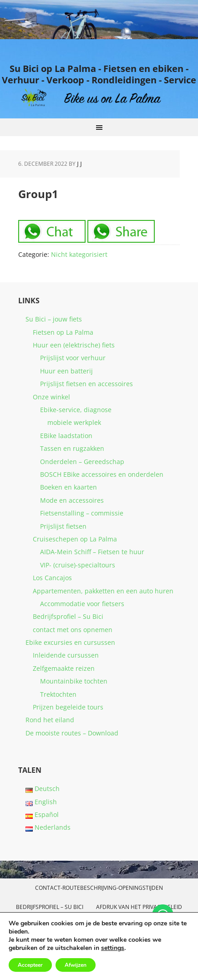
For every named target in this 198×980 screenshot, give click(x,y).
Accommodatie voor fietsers (82, 603)
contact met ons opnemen (72, 629)
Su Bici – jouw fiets (53, 319)
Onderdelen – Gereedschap (82, 461)
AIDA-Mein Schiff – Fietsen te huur (92, 551)
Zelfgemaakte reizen (64, 668)
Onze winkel (51, 397)
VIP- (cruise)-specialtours (77, 565)
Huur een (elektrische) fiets (74, 345)
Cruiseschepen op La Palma (75, 539)
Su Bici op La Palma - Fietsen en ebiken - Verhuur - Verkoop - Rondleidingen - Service (99, 74)
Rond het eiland (49, 719)
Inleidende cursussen (66, 655)
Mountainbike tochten (73, 681)
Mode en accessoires (72, 500)
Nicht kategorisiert (79, 254)
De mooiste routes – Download (71, 733)
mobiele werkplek (74, 422)
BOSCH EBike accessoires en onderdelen (101, 474)
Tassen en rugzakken (72, 448)
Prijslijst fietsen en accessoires (86, 383)
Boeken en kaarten (68, 487)
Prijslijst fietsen (63, 526)
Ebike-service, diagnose (76, 409)
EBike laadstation (66, 435)
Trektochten (58, 694)
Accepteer (30, 965)
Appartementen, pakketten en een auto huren (103, 591)
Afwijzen (75, 965)
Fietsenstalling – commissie (81, 513)
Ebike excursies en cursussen (70, 642)
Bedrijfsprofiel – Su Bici (68, 616)
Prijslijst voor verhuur (73, 357)
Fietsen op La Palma (63, 332)
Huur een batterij (66, 371)
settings (112, 948)
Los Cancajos (52, 577)
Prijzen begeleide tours (68, 707)
